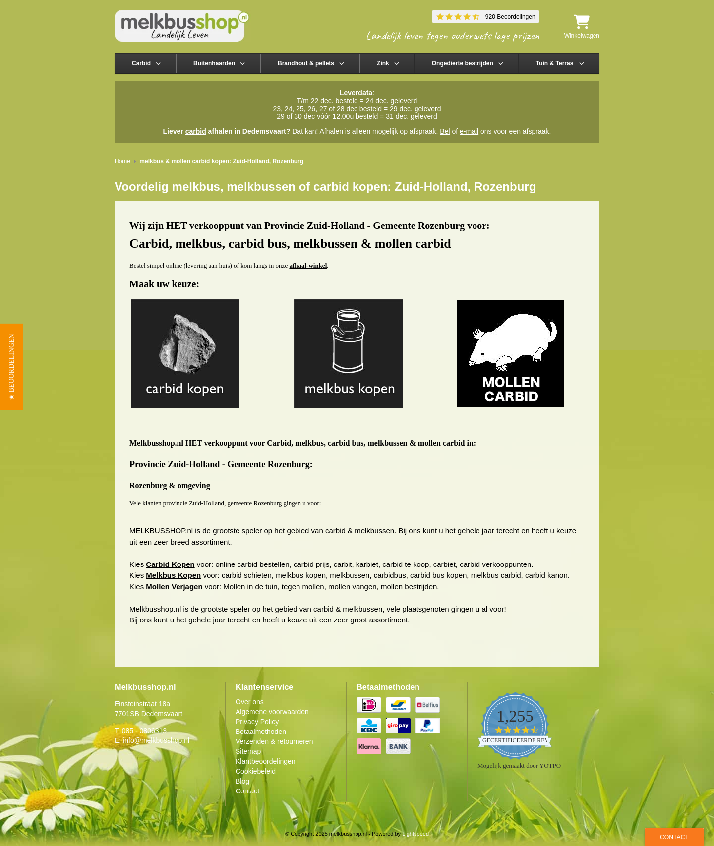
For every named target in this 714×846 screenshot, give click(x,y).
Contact (247, 791)
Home (122, 161)
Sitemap (248, 751)
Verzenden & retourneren (274, 741)
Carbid (141, 63)
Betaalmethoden (261, 731)
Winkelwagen (581, 26)
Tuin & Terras (555, 63)
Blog (242, 781)
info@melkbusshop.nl (156, 740)
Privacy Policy (257, 722)
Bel (445, 131)
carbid (195, 131)
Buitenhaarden (214, 63)
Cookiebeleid (256, 771)
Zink (383, 63)
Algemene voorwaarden (272, 712)
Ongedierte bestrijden (462, 63)
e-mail (469, 131)
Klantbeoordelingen (266, 761)
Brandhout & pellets (306, 63)
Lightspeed (415, 834)
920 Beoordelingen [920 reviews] (510, 16)
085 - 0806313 (144, 730)
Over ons (250, 702)
